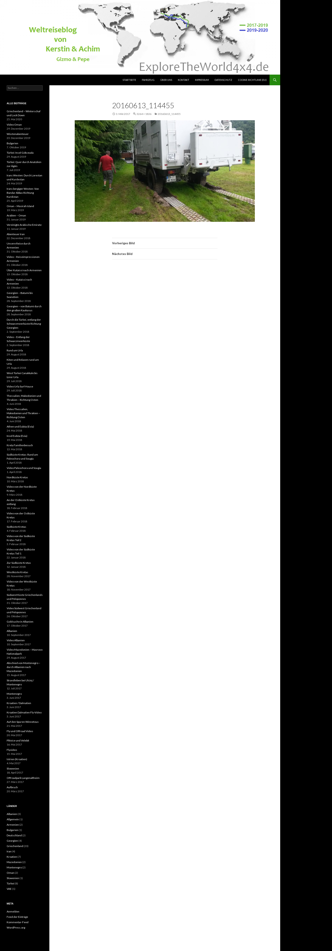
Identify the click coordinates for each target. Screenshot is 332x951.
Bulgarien (12, 143)
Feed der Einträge (17, 916)
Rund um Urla (15, 350)
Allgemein (13, 819)
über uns (166, 79)
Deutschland (14, 835)
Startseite (129, 79)
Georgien (12, 840)
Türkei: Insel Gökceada (20, 152)
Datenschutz (223, 79)
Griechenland (15, 846)
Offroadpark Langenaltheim (23, 778)
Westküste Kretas (17, 572)
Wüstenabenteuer (18, 134)
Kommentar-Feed (17, 922)
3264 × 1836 (144, 114)
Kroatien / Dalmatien (19, 703)
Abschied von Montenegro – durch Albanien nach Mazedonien (23, 667)
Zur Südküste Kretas (19, 562)
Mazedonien (14, 862)
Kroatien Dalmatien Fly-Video (24, 712)
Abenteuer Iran (16, 234)
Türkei (10, 883)
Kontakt (183, 79)
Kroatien (12, 856)
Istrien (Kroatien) (17, 759)
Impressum (202, 79)
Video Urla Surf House (20, 386)
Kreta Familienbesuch (20, 445)
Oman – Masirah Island (20, 206)
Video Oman (14, 124)
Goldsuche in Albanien (20, 621)
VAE (9, 888)
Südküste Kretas (16, 526)
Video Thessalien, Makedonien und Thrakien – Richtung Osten (23, 413)
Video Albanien (16, 640)
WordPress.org (16, 927)
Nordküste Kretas (17, 477)
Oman (10, 872)
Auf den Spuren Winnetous (23, 721)
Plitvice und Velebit (18, 740)
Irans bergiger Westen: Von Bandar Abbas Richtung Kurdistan (23, 192)
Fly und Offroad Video (20, 731)
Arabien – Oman (16, 215)
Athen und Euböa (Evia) (20, 426)
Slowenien (13, 768)
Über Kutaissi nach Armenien (24, 270)
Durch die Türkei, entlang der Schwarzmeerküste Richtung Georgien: (24, 323)
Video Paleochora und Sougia (24, 468)
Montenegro (14, 693)
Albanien (12, 631)
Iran (9, 851)
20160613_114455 (169, 114)
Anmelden (13, 911)
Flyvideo (12, 749)
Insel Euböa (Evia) (17, 436)
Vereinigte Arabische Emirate (24, 224)
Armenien (13, 824)
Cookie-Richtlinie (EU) (252, 79)
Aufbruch (12, 787)
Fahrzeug (148, 79)
